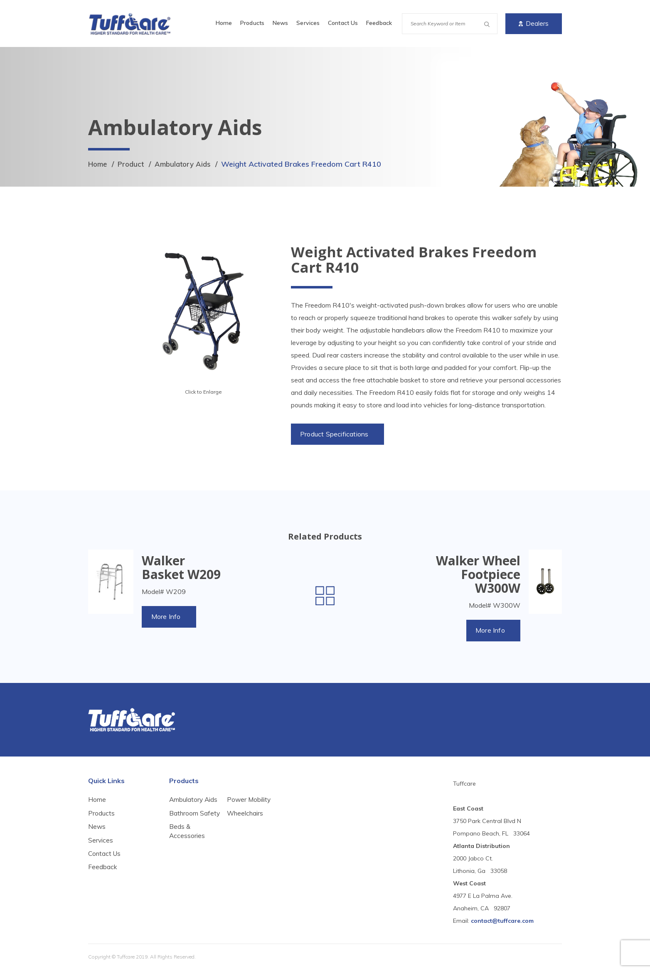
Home (224, 23)
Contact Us (343, 23)
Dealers (534, 23)
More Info (167, 618)
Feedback (379, 23)
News (280, 23)
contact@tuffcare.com (502, 922)
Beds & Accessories (245, 805)
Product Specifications (335, 434)
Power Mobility (249, 824)
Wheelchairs (245, 837)
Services (308, 23)
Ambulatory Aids (188, 164)
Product (134, 164)
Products (252, 23)
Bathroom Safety (184, 819)
